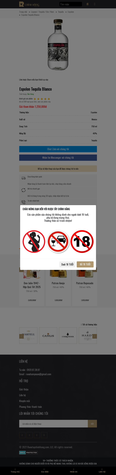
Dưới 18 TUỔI (67, 264)
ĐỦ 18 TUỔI (85, 264)
